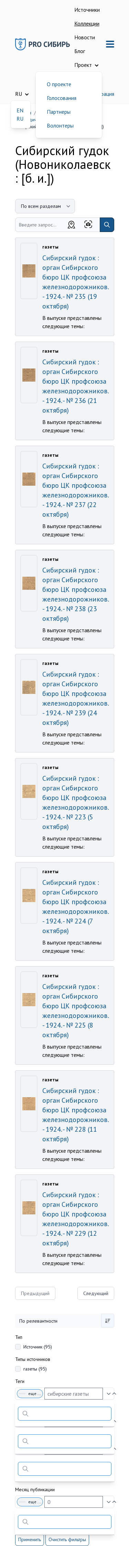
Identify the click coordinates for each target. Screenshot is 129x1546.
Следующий (95, 1293)
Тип (18, 1337)
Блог (79, 51)
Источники (87, 9)
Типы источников (32, 1359)
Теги (19, 1381)
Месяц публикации (35, 1489)
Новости (84, 37)
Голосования (61, 97)
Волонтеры (60, 125)
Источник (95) (37, 1347)
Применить (29, 1539)
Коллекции (86, 23)
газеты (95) (35, 1369)
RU (20, 118)
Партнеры (59, 111)
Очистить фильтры (67, 1539)
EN (20, 110)
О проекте (59, 84)
